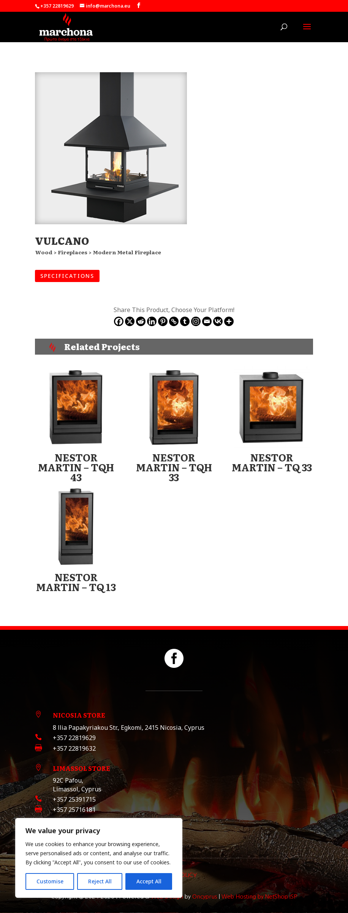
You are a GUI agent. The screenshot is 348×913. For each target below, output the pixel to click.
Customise (49, 881)
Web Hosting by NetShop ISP (259, 896)
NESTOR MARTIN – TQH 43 (76, 467)
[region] (98, 858)
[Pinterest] (163, 321)
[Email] (207, 321)
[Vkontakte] (218, 321)
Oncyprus (204, 896)
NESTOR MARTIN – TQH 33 (174, 467)
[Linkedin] (152, 321)
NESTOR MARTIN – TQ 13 (76, 581)
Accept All (148, 881)
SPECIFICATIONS (67, 275)
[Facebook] (118, 321)
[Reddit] (141, 321)
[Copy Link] (174, 321)
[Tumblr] (185, 321)
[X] (129, 321)
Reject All (100, 881)
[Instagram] (196, 321)
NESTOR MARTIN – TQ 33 (272, 462)
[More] (229, 321)
